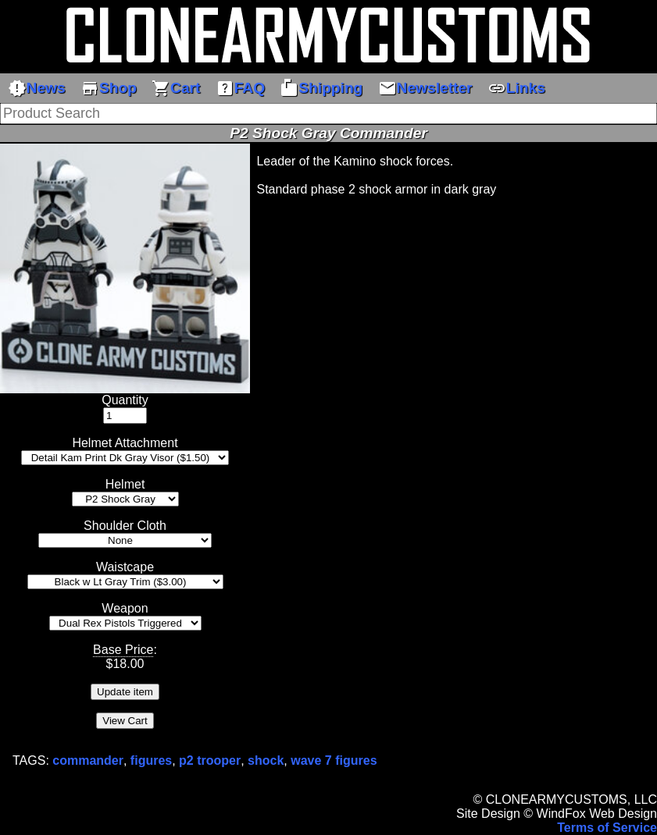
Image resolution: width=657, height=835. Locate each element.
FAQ (240, 88)
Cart (176, 88)
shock (266, 760)
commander (87, 760)
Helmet (125, 484)
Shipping (321, 88)
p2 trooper (210, 760)
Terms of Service (607, 827)
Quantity (125, 400)
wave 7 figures (334, 760)
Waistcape (125, 567)
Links (516, 88)
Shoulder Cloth (125, 525)
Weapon (125, 608)
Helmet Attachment (124, 442)
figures (151, 760)
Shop (108, 88)
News (37, 88)
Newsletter (425, 88)
